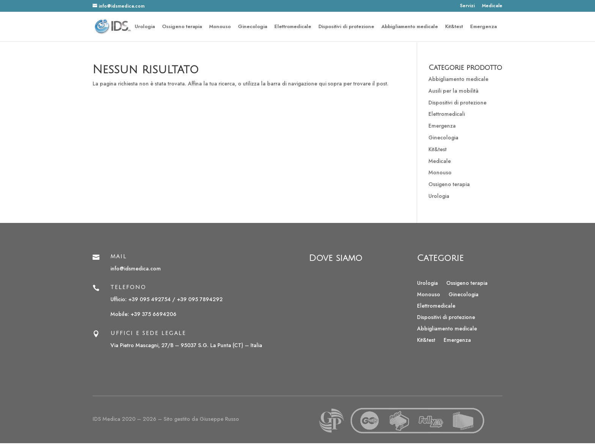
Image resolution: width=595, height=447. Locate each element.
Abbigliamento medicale (409, 27)
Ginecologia (252, 27)
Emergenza (483, 27)
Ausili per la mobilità (453, 91)
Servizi (467, 6)
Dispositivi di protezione (346, 27)
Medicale (492, 6)
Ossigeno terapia (182, 27)
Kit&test (454, 27)
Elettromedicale (292, 27)
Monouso (220, 27)
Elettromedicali (446, 114)
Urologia (145, 27)
